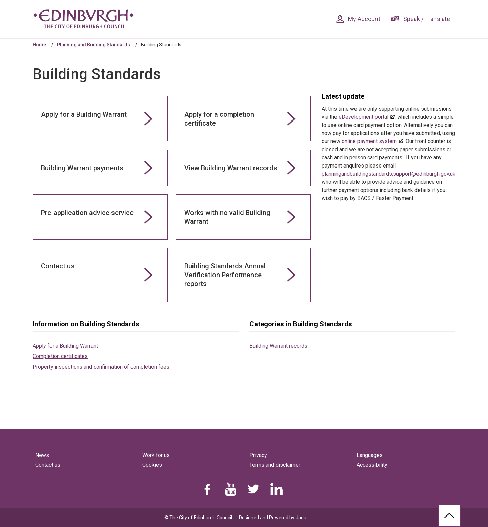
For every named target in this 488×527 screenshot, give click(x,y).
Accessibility (372, 465)
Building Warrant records (278, 346)
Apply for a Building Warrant (65, 346)
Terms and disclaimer (274, 465)
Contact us (47, 465)
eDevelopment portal (363, 117)
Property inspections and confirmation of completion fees (101, 367)
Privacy (258, 455)
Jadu (301, 517)
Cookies (152, 465)
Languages (370, 455)
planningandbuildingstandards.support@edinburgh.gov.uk (388, 174)
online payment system (369, 141)
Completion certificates (60, 356)
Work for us (156, 455)
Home (39, 44)
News (42, 455)
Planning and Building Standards (93, 44)
